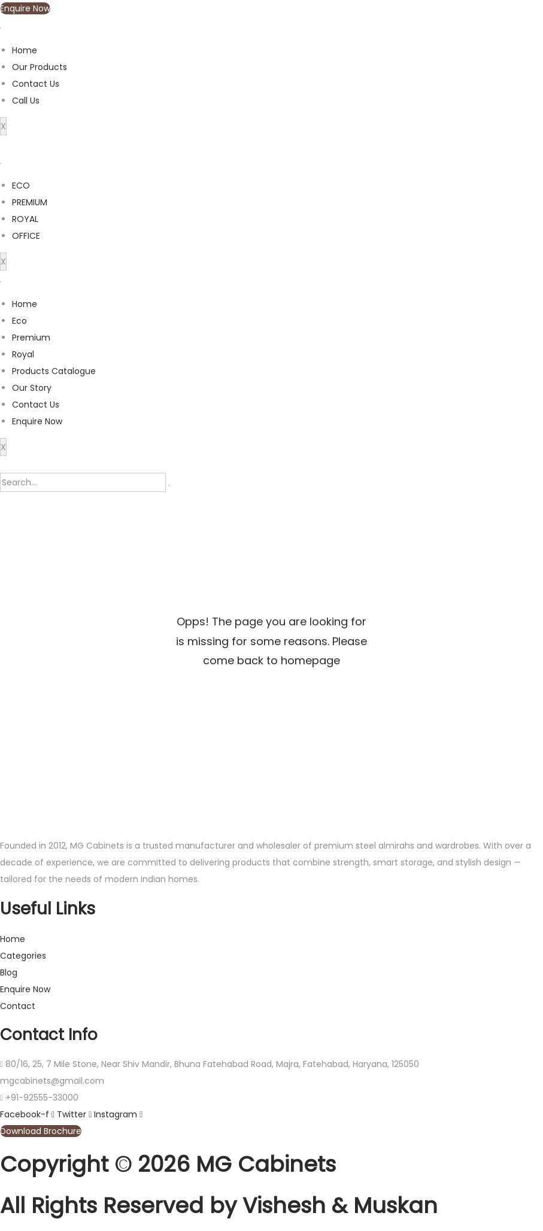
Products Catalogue (54, 371)
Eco (19, 321)
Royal (23, 354)
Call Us (26, 101)
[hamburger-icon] (0, 28)
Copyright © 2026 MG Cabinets (168, 1164)
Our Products (39, 67)
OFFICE (26, 236)
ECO (21, 186)
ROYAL (25, 219)
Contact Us (35, 84)
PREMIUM (29, 202)
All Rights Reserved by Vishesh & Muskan (219, 1205)
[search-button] (168, 485)
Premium (31, 338)
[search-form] (83, 482)
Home (24, 50)
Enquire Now (37, 421)
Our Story (31, 388)
